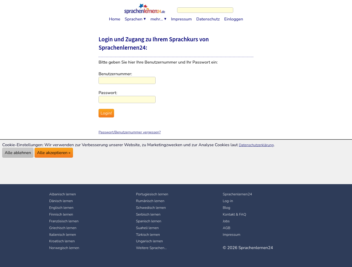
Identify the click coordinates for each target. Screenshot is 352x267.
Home (114, 17)
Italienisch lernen (65, 234)
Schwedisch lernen (153, 207)
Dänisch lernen (63, 201)
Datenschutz (208, 17)
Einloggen (233, 17)
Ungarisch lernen (152, 241)
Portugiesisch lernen (155, 194)
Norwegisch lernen (67, 248)
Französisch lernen (66, 221)
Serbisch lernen (150, 214)
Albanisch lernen (65, 194)
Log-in (229, 201)
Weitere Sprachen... (154, 248)
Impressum (181, 17)
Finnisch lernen (63, 214)
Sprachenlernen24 (240, 194)
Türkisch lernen (150, 234)
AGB (227, 228)
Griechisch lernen (65, 228)
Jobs (227, 221)
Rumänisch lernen (153, 201)
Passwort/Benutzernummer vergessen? (135, 132)
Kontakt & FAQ (237, 214)
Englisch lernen (63, 207)
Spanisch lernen (151, 221)
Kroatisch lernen (64, 241)
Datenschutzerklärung (259, 145)
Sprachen (134, 17)
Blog (227, 207)
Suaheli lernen (149, 228)
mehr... (156, 17)
